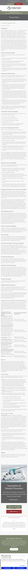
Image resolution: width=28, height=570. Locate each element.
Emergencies (14, 511)
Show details (22, 565)
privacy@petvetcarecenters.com (12, 282)
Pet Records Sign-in (14, 507)
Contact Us (14, 549)
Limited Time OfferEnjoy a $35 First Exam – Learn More (13, 13)
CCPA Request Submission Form (8, 23)
